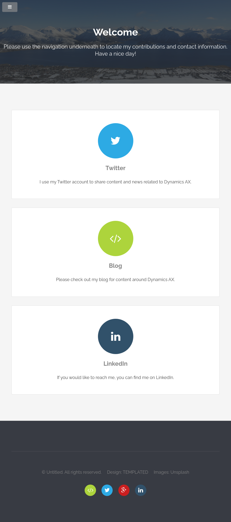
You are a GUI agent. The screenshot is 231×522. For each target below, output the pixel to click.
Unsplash (179, 472)
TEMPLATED (135, 472)
